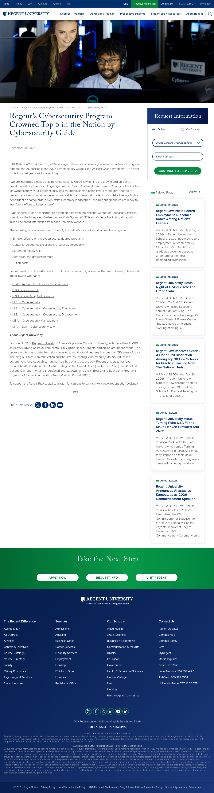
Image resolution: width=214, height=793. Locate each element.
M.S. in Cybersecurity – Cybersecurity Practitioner (44, 308)
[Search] (210, 13)
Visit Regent (156, 578)
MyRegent (205, 3)
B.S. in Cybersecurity (25, 290)
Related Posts (164, 192)
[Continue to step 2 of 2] (177, 170)
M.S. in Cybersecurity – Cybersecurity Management (45, 314)
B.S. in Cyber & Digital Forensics (33, 296)
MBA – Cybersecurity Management (35, 321)
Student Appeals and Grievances (183, 787)
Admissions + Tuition (102, 13)
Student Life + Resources (166, 13)
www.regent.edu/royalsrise (120, 383)
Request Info (107, 578)
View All (196, 192)
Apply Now (167, 3)
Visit (68, 3)
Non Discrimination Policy (71, 787)
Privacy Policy (48, 787)
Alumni (57, 3)
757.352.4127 (117, 727)
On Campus (193, 128)
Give (125, 3)
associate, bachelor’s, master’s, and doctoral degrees (65, 352)
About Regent (194, 13)
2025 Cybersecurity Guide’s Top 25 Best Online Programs (86, 169)
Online (18, 3)
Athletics (42, 3)
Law (30, 3)
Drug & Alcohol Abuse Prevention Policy (141, 787)
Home (6, 3)
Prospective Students (132, 13)
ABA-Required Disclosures (102, 787)
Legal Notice (31, 787)
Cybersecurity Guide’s (24, 213)
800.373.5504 (187, 3)
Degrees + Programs (72, 13)
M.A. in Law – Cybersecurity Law (33, 327)
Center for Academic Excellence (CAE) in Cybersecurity (48, 245)
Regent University (43, 343)
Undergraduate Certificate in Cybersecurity (40, 284)
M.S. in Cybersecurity (26, 302)
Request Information (145, 3)
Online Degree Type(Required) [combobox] (174, 141)
